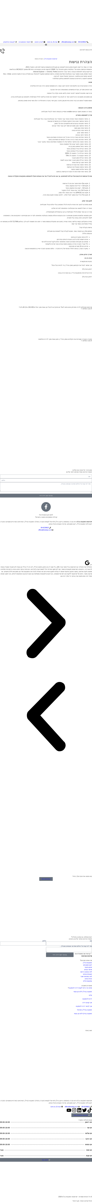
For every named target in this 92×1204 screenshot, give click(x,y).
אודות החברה (87, 1033)
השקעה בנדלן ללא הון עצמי (83, 1013)
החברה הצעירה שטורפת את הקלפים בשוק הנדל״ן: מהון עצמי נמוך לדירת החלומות (65, 339)
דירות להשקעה (87, 999)
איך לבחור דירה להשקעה (84, 1006)
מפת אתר (89, 1055)
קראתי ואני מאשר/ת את (77, 492)
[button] (46, 44)
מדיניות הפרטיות (69, 492)
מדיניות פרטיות (87, 1044)
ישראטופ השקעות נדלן (50, 59)
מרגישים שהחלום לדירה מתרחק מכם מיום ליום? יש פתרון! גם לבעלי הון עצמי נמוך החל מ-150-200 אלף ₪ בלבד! (55, 307)
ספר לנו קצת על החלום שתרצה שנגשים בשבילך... (76, 946)
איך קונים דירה (87, 1002)
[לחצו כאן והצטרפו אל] (46, 507)
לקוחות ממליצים (86, 1047)
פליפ (90, 995)
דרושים (89, 1058)
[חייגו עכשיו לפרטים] (2, 51)
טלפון (44, 941)
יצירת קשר (88, 1051)
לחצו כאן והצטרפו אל (46, 515)
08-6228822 (88, 52)
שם (91, 941)
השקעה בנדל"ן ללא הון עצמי (83, 991)
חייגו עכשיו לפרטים (86, 50)
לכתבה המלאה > (86, 309)
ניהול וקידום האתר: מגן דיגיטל (82, 1201)
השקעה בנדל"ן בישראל (84, 1010)
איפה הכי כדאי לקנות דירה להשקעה (80, 988)
